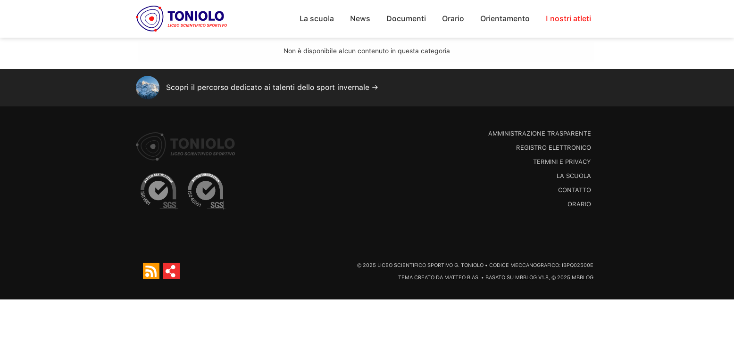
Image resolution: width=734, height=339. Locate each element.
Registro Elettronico (553, 147)
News (360, 18)
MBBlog (526, 277)
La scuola (317, 18)
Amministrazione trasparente (539, 133)
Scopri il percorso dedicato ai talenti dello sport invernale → (272, 87)
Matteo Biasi (462, 277)
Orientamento (505, 18)
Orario (453, 18)
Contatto (574, 190)
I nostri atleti (568, 18)
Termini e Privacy (562, 161)
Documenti (406, 18)
